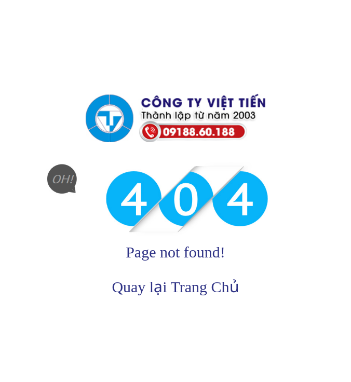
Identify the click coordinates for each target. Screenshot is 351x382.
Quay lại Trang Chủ (175, 286)
